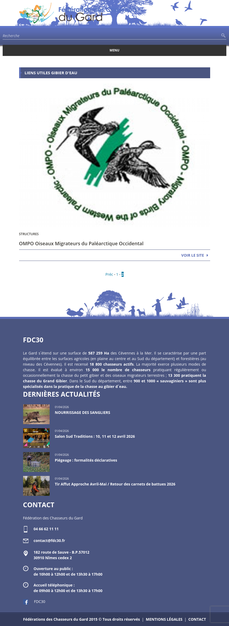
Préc (109, 274)
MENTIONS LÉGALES (164, 619)
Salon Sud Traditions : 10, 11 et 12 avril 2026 (95, 436)
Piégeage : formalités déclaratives (86, 460)
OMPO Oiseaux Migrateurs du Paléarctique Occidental (81, 243)
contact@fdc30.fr (49, 540)
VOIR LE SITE (192, 255)
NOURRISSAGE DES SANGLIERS (82, 412)
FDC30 (34, 601)
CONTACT (197, 619)
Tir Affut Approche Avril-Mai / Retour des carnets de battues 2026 (115, 484)
